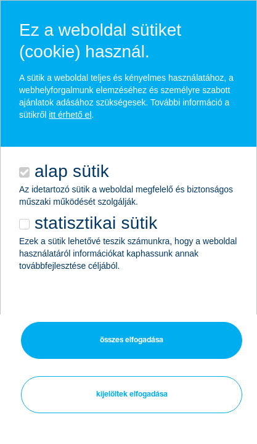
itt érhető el (70, 115)
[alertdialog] (128, 200)
